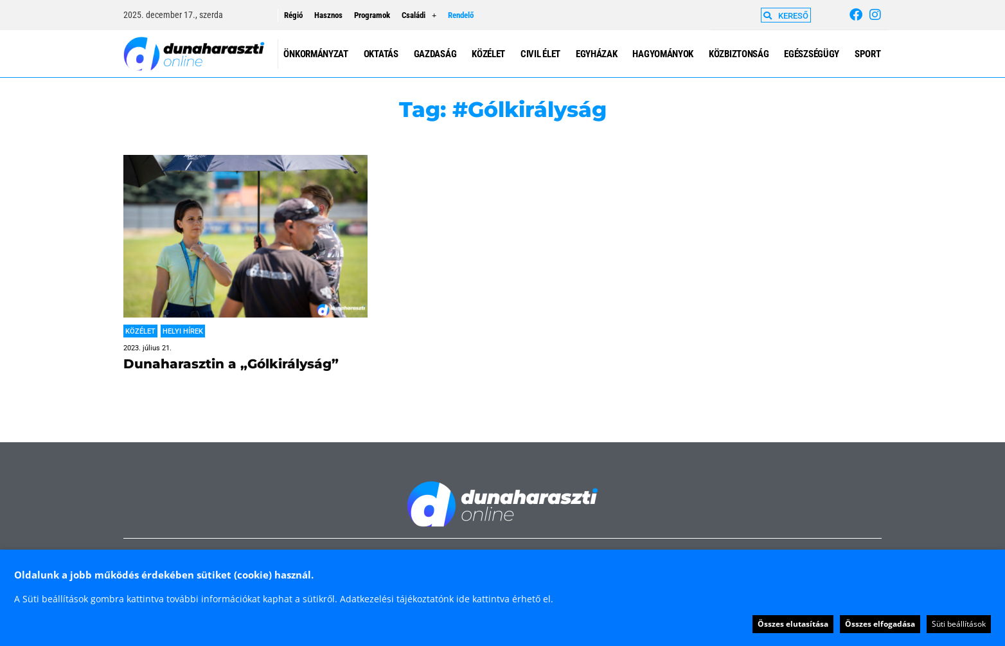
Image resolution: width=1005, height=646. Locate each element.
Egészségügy (811, 54)
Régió (293, 15)
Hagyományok (662, 54)
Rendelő (461, 15)
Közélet (488, 54)
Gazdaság (435, 54)
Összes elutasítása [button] (793, 623)
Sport (868, 54)
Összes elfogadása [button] (880, 623)
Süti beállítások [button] (959, 623)
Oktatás (381, 54)
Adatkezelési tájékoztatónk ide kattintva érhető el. (446, 599)
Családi (419, 15)
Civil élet (540, 54)
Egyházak (597, 54)
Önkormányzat (315, 54)
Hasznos (328, 15)
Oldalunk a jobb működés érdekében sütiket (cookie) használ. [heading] (164, 574)
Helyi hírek (183, 331)
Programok (372, 15)
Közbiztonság (739, 54)
